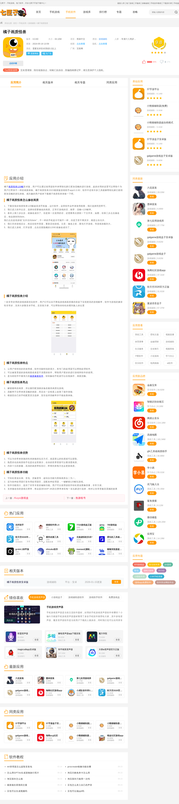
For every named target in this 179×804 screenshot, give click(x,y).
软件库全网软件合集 (165, 583)
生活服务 (139, 349)
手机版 (176, 3)
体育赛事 (139, 341)
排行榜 (103, 12)
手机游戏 (55, 12)
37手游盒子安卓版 (156, 139)
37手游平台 (153, 89)
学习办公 (170, 356)
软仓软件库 (154, 564)
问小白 (161, 570)
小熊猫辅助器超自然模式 (160, 122)
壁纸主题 (154, 334)
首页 (38, 12)
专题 (119, 12)
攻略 (135, 12)
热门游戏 (130, 3)
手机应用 (22, 23)
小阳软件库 (139, 576)
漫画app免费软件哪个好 (143, 583)
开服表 (138, 3)
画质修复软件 (36, 376)
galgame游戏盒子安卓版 (160, 156)
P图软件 (139, 356)
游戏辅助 (31, 23)
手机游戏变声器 (55, 607)
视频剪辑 (170, 349)
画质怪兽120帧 (16, 186)
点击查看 (81, 44)
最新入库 (121, 3)
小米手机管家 (156, 576)
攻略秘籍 (145, 3)
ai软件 (170, 363)
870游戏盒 (139, 564)
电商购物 (154, 363)
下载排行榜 (167, 3)
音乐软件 (139, 363)
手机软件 (71, 12)
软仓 (136, 570)
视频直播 (170, 334)
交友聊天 (154, 349)
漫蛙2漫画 (148, 570)
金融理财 (154, 341)
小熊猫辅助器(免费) (157, 106)
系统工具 (139, 334)
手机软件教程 (156, 3)
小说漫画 (154, 356)
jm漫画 (168, 564)
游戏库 (87, 12)
